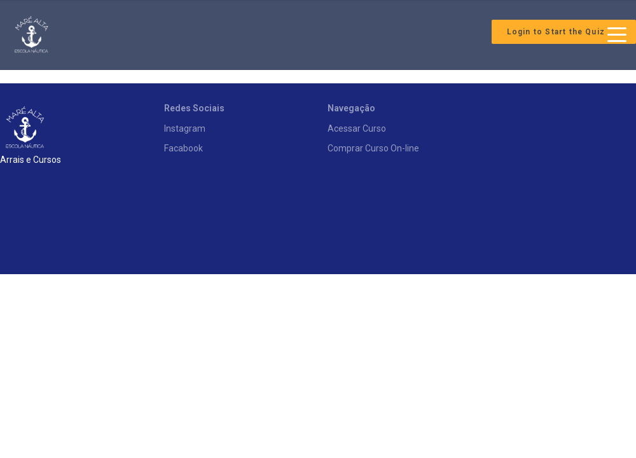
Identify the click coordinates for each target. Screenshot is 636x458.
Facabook (183, 148)
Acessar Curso (357, 128)
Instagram (184, 128)
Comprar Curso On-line (373, 148)
